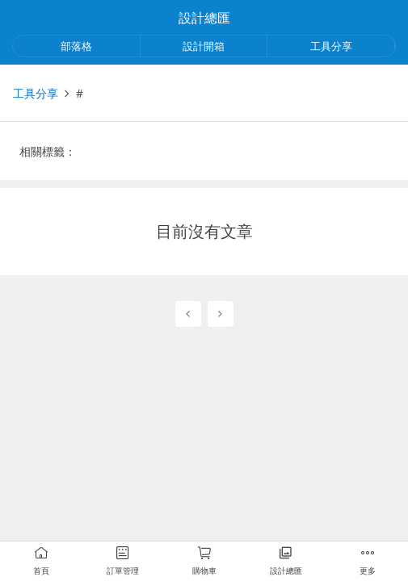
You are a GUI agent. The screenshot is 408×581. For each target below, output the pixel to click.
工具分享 (331, 46)
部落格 (76, 46)
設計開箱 (204, 46)
